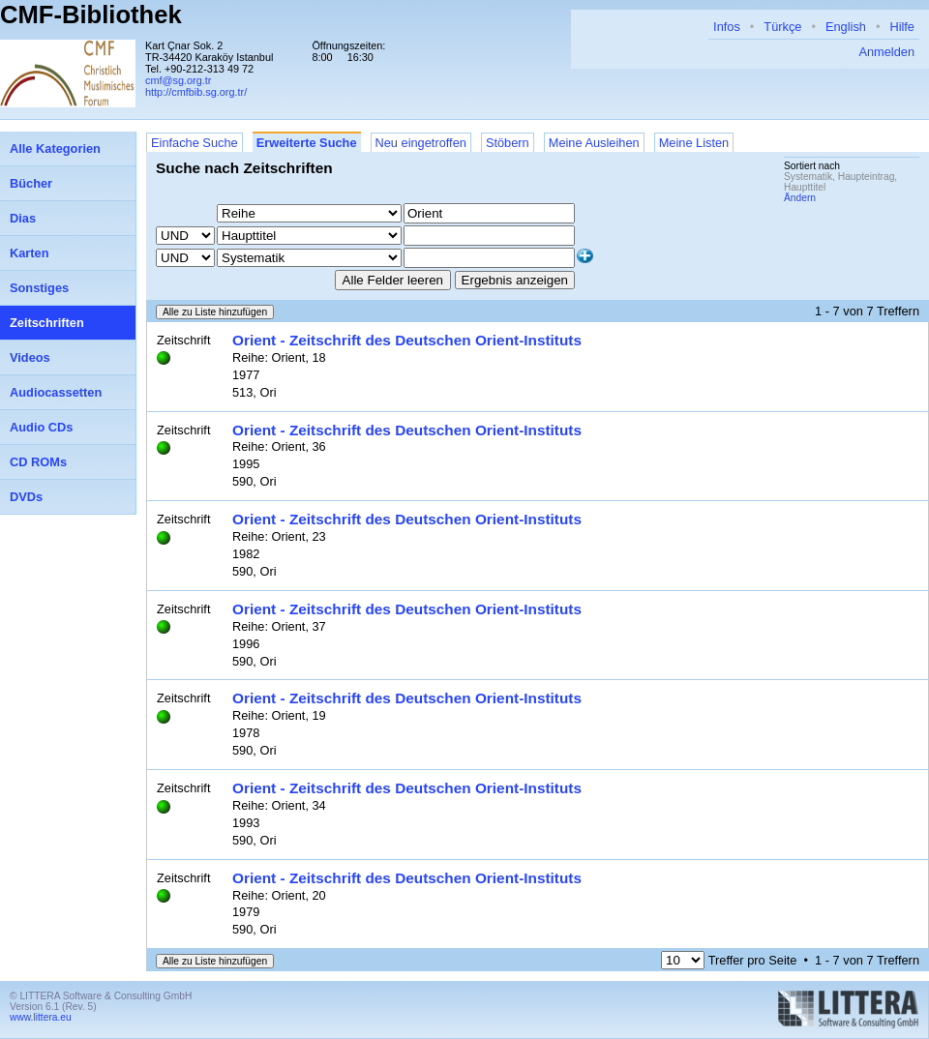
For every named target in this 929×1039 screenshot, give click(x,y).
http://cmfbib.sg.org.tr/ (196, 92)
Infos (726, 26)
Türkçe (782, 26)
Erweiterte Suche (306, 142)
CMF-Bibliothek (91, 14)
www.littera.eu (41, 1017)
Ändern (800, 198)
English (845, 26)
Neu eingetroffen (420, 142)
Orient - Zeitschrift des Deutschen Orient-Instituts (407, 340)
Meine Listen (694, 142)
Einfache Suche (194, 142)
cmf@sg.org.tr (178, 80)
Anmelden (886, 52)
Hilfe (901, 26)
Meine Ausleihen (594, 142)
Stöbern (507, 142)
